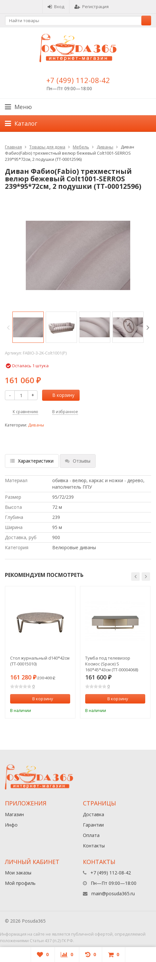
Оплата (91, 835)
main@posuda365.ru (113, 893)
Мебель (81, 147)
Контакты (94, 846)
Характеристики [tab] (32, 461)
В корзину (59, 395)
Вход (56, 6)
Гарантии (93, 825)
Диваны (105, 147)
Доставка (93, 814)
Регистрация (91, 6)
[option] (28, 327)
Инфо (11, 825)
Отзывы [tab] (77, 461)
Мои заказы (18, 873)
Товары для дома (47, 147)
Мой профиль (20, 883)
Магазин (14, 814)
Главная (13, 147)
